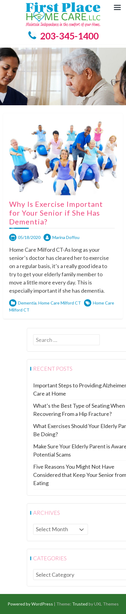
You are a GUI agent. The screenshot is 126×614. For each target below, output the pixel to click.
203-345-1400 (63, 35)
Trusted (80, 603)
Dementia (27, 312)
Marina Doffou (65, 246)
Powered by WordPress (30, 603)
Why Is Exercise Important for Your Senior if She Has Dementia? (56, 222)
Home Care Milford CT (59, 312)
